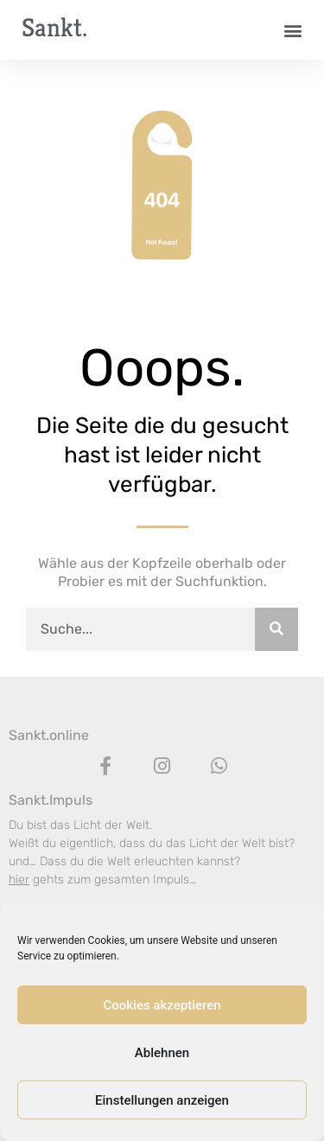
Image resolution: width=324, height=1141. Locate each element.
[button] (292, 30)
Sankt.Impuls (50, 800)
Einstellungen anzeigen (162, 1100)
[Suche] (276, 629)
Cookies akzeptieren (161, 1005)
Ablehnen (162, 1053)
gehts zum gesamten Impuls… (102, 879)
